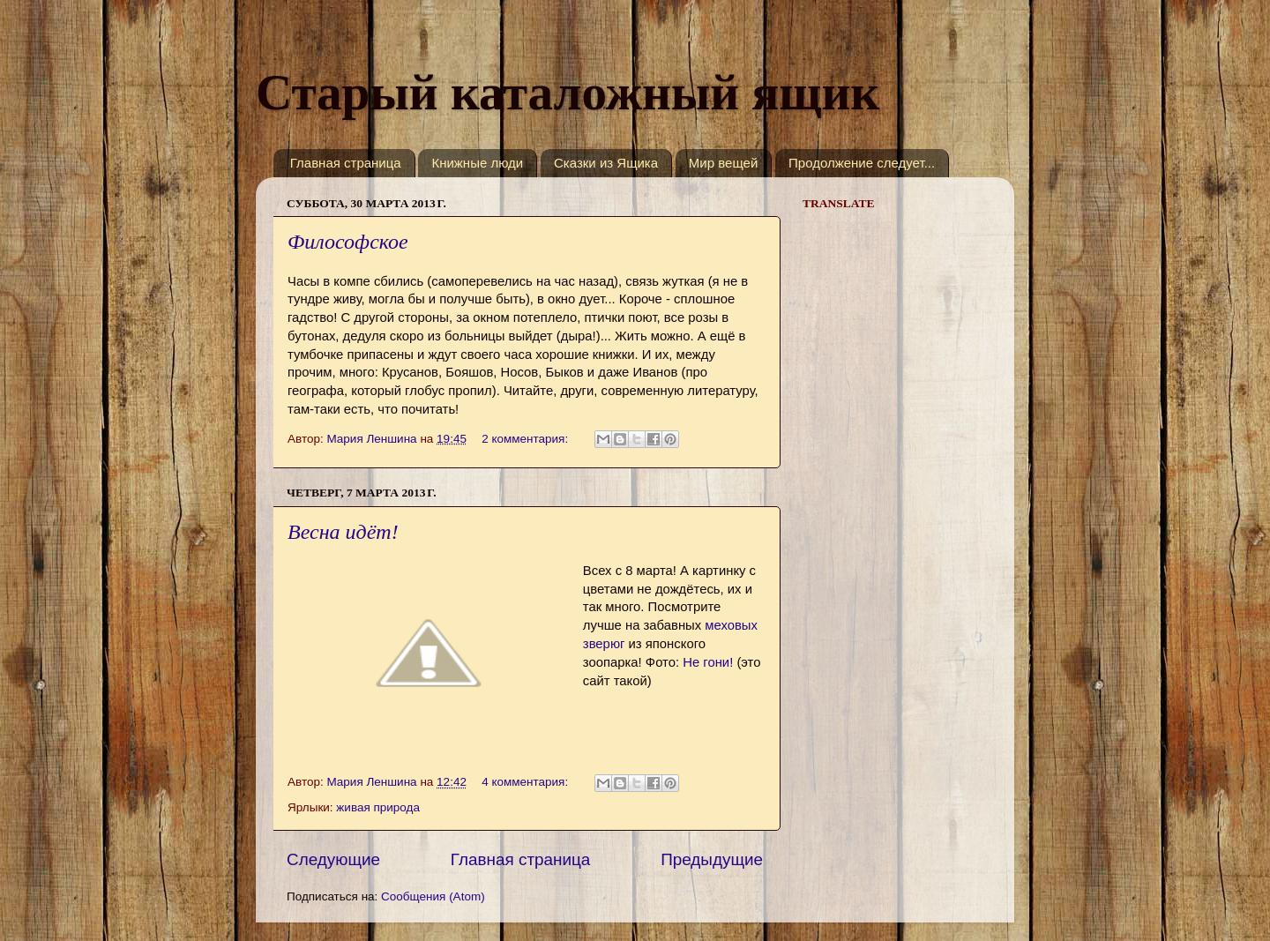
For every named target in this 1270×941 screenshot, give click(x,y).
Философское (348, 241)
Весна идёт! (343, 531)
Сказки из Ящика (606, 162)
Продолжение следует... (861, 162)
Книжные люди (477, 162)
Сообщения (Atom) (433, 896)
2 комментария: (527, 438)
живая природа (378, 807)
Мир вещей (723, 162)
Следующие (333, 859)
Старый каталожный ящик (567, 92)
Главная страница (345, 162)
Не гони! (708, 662)
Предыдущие (712, 859)
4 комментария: (527, 781)
